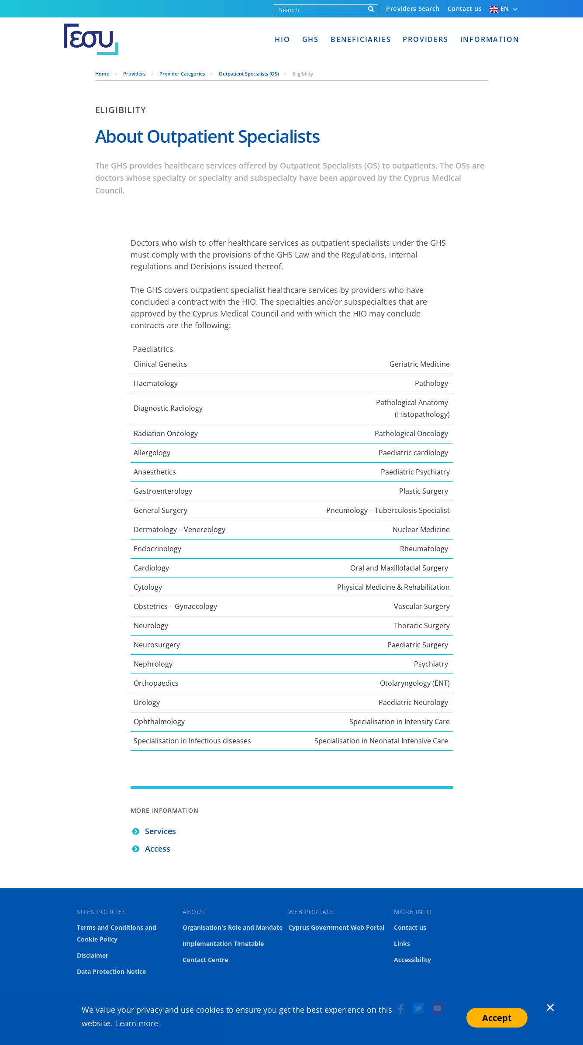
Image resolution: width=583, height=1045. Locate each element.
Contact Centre (205, 960)
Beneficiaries (361, 39)
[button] (541, 1017)
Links (402, 944)
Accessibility (412, 960)
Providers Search (412, 8)
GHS (310, 39)
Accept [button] (497, 1018)
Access (157, 848)
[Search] (319, 9)
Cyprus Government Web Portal (336, 928)
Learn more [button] (137, 1023)
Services (160, 831)
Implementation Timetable (223, 944)
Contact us (465, 8)
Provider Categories (182, 73)
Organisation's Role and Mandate (233, 928)
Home (102, 73)
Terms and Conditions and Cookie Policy (116, 933)
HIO (282, 39)
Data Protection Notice (111, 972)
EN (499, 8)
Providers (425, 39)
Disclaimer (92, 955)
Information (490, 39)
